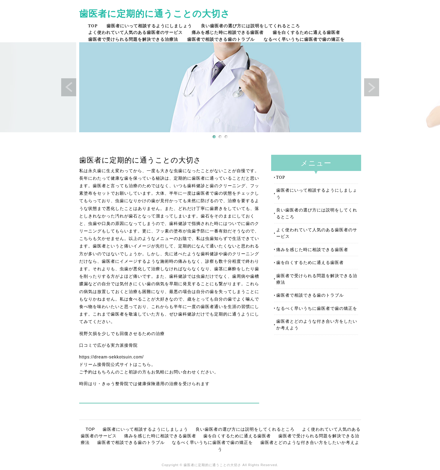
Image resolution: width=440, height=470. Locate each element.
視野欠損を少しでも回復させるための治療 (122, 333)
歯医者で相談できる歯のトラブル (221, 39)
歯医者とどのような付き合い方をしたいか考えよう (316, 324)
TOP (93, 25)
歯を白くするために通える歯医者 (306, 32)
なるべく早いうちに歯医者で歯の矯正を (304, 39)
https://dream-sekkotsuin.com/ (111, 357)
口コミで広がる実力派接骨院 (108, 345)
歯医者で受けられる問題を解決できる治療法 (133, 39)
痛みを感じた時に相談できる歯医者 (228, 32)
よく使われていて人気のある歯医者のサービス (135, 32)
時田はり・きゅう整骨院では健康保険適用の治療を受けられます (144, 383)
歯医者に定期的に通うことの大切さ (154, 13)
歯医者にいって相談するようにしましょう (149, 25)
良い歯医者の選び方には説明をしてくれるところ (250, 25)
